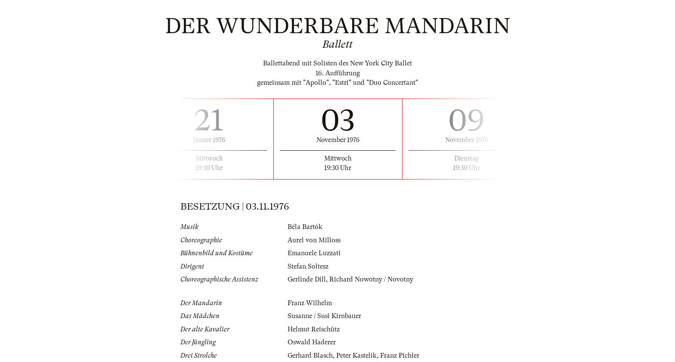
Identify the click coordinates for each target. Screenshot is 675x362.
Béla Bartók (305, 227)
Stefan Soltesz (308, 266)
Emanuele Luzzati (314, 253)
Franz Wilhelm (310, 303)
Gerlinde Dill (307, 279)
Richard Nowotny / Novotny (371, 279)
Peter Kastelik (356, 355)
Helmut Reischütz (314, 329)
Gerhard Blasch (310, 355)
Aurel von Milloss (314, 240)
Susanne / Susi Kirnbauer (324, 316)
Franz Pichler (399, 355)
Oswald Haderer (312, 342)
